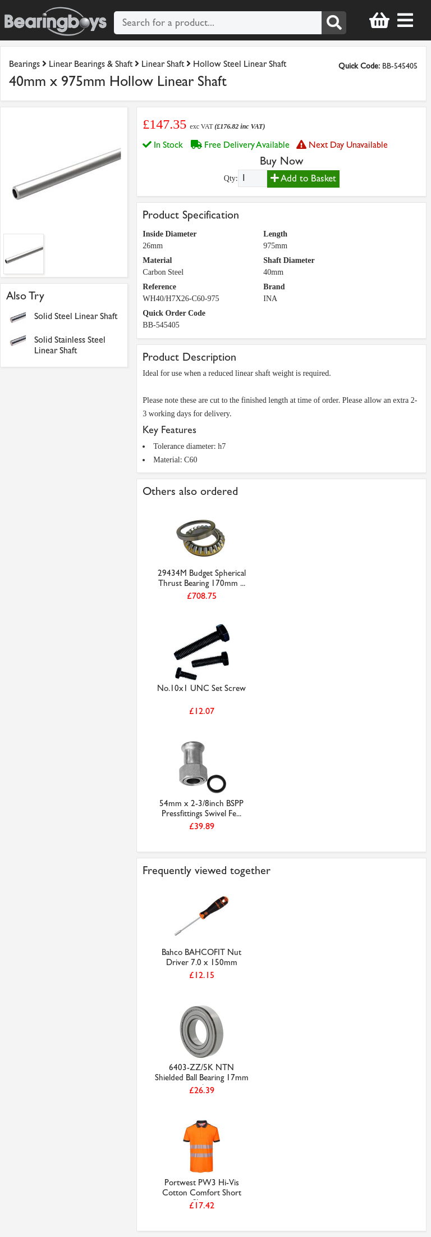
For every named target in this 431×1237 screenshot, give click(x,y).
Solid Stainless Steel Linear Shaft (70, 345)
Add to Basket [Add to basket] (303, 178)
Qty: (231, 178)
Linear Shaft (162, 63)
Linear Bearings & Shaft (90, 63)
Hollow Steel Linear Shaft (239, 63)
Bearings (24, 63)
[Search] (334, 22)
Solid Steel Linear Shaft (75, 316)
